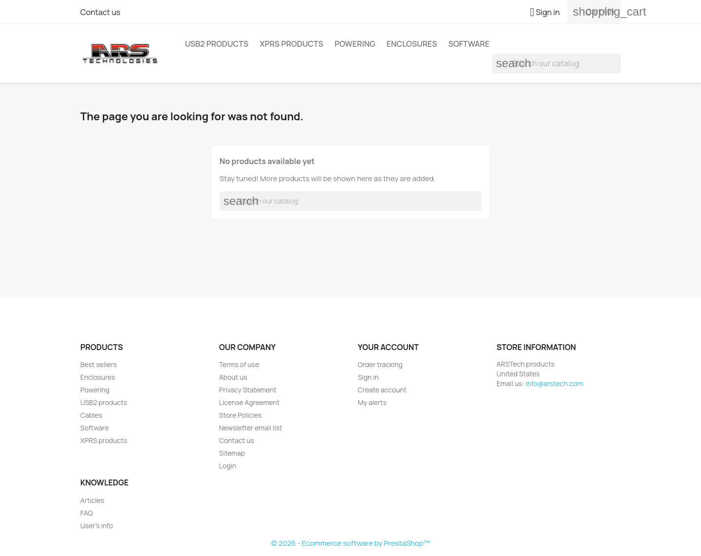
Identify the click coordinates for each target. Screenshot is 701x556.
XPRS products (291, 43)
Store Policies (240, 415)
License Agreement (249, 402)
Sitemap (232, 453)
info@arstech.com (554, 383)
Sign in (368, 377)
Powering (354, 43)
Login (227, 465)
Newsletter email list (250, 427)
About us (233, 377)
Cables (91, 415)
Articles (92, 500)
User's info (96, 525)
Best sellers (98, 364)
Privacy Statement (248, 389)
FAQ (86, 513)
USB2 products (216, 43)
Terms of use (239, 364)
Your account (388, 347)
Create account (382, 389)
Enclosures (412, 43)
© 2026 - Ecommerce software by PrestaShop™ (350, 543)
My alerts (372, 402)
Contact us (100, 12)
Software (469, 43)
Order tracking (380, 364)
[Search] (556, 63)
